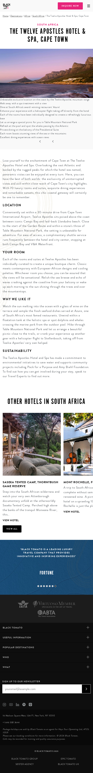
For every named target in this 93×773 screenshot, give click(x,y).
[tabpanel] (30, 468)
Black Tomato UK (68, 764)
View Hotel (11, 520)
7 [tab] (55, 586)
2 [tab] (41, 586)
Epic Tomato (68, 758)
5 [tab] (50, 586)
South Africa (38, 16)
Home (5, 16)
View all (12, 529)
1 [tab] (38, 586)
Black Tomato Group (24, 758)
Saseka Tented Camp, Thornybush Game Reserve (30, 484)
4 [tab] (47, 586)
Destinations (16, 16)
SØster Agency (25, 764)
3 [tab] (44, 586)
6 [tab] (52, 586)
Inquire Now (70, 6)
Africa (27, 16)
